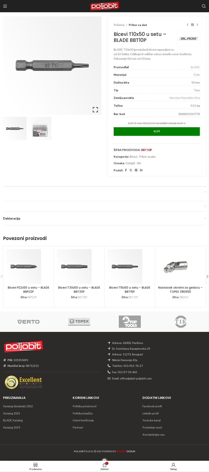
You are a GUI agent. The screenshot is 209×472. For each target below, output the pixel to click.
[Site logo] (104, 6)
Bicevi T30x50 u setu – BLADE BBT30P (79, 290)
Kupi (157, 131)
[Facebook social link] (125, 170)
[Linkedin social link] (141, 170)
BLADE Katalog (13, 420)
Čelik (196, 74)
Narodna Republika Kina (185, 97)
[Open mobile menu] (5, 6)
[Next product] (197, 24)
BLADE (195, 67)
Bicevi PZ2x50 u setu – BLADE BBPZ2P (28, 290)
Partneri (78, 427)
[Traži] (204, 6)
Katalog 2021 (11, 413)
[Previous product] (187, 24)
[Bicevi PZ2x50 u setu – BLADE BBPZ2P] (23, 266)
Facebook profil (152, 406)
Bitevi (133, 156)
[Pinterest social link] (136, 170)
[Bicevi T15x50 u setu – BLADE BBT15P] (125, 266)
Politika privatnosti (85, 406)
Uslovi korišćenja (83, 420)
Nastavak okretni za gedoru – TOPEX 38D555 (180, 290)
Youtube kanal (151, 420)
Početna (119, 25)
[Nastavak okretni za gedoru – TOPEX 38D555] (175, 266)
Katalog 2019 (11, 427)
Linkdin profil (150, 413)
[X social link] (130, 170)
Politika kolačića (83, 413)
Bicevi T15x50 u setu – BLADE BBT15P (129, 290)
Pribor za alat (138, 25)
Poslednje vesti (152, 427)
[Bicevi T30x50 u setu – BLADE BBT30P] (74, 266)
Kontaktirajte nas (153, 434)
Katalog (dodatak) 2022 (18, 406)
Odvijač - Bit (133, 163)
